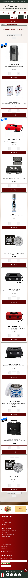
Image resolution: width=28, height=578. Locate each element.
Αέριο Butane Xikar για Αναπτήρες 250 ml (14, 216)
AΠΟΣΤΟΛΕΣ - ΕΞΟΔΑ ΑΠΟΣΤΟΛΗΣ (8, 530)
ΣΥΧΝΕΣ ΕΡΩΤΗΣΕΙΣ (5, 532)
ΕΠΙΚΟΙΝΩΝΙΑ (4, 524)
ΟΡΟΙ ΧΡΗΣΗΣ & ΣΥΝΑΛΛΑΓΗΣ (7, 534)
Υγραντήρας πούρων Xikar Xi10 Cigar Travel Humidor (14, 291)
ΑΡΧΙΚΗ (3, 518)
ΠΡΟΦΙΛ (3, 520)
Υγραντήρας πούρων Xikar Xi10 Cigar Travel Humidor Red (14, 329)
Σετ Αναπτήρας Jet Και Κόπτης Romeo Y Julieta (14, 103)
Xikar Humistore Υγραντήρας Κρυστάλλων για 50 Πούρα (13, 254)
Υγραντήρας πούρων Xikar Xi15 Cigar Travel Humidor (14, 366)
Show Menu (2, 17)
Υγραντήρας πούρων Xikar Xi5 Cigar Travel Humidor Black (14, 179)
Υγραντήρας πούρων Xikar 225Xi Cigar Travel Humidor (14, 441)
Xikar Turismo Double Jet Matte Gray (14, 66)
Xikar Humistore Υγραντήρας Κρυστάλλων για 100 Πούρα (13, 478)
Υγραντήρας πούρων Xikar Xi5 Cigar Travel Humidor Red (14, 141)
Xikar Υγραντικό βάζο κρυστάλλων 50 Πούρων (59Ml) (13, 403)
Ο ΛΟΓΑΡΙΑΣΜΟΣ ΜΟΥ (6, 522)
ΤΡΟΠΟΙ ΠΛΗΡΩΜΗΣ (5, 536)
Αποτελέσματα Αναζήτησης (12, 24)
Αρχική (3, 24)
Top (26, 569)
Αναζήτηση (25, 17)
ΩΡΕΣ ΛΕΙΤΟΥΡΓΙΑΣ (5, 538)
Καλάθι (14, 78)
